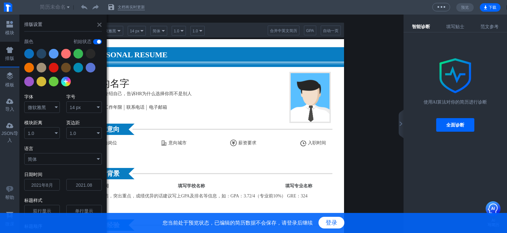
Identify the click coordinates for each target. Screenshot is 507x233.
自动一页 (331, 30)
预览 (465, 7)
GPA (310, 30)
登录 (331, 222)
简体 (32, 159)
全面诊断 (455, 125)
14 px (75, 107)
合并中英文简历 (283, 30)
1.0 (31, 133)
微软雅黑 (37, 107)
